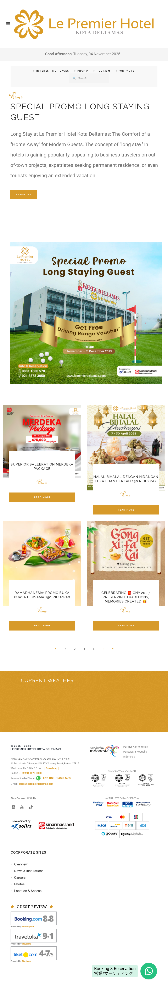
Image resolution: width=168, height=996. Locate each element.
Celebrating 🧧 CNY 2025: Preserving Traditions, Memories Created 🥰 (125, 597)
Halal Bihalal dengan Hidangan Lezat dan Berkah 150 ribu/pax (125, 479)
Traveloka (26, 944)
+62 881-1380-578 (53, 778)
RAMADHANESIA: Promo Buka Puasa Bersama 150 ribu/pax (42, 595)
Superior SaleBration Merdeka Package (42, 466)
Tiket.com (26, 961)
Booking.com (28, 926)
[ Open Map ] (52, 768)
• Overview (19, 864)
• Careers (18, 878)
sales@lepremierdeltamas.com (36, 783)
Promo (16, 96)
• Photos (18, 884)
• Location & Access (26, 891)
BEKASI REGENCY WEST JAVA (84, 708)
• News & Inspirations (27, 871)
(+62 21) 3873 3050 (30, 773)
